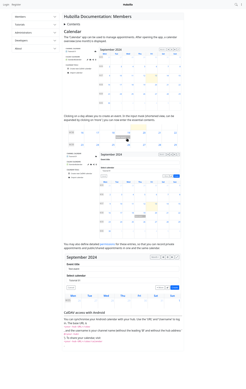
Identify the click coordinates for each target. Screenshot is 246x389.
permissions (107, 244)
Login (6, 4)
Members (20, 16)
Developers (21, 40)
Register (16, 4)
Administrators (23, 32)
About (18, 48)
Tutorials (20, 24)
